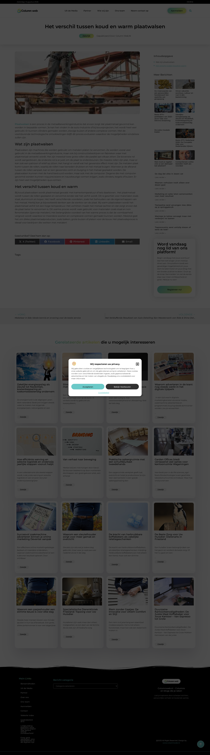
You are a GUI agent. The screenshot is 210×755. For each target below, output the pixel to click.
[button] (137, 364)
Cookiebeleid (103, 392)
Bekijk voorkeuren (122, 387)
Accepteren (88, 387)
